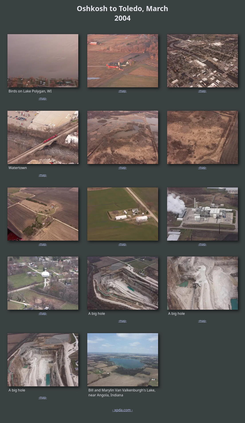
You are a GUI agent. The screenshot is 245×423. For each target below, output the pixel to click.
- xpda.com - (122, 409)
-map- (43, 98)
